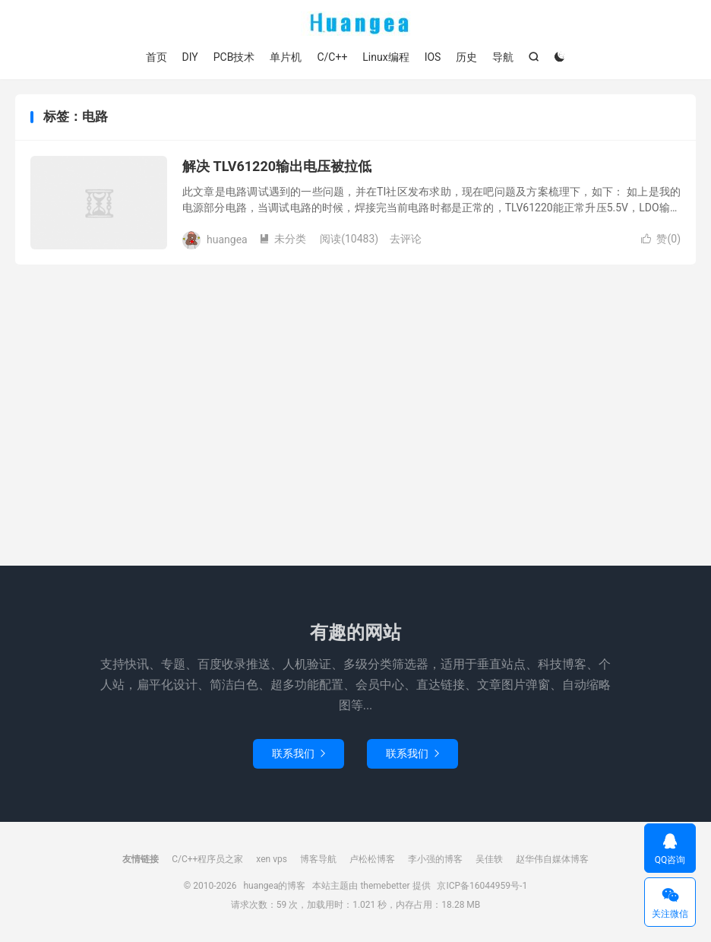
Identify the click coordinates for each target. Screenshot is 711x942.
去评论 (406, 239)
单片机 (286, 57)
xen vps (271, 859)
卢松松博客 (372, 859)
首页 (156, 57)
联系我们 (298, 753)
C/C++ (332, 57)
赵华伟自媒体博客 (552, 859)
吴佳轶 (489, 859)
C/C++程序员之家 (207, 859)
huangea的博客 (356, 23)
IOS (433, 57)
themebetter (384, 885)
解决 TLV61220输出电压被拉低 (276, 166)
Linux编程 (385, 57)
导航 (503, 57)
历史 (466, 57)
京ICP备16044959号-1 (482, 885)
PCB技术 (234, 57)
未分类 (282, 239)
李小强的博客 (435, 859)
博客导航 (318, 859)
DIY (190, 57)
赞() (661, 239)
